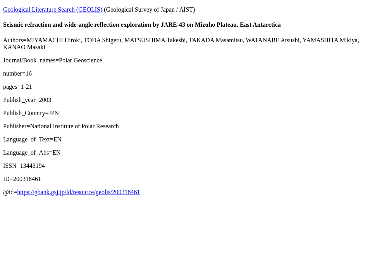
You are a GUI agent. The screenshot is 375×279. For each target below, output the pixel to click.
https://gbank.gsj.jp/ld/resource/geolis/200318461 (78, 192)
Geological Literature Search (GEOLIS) (52, 9)
